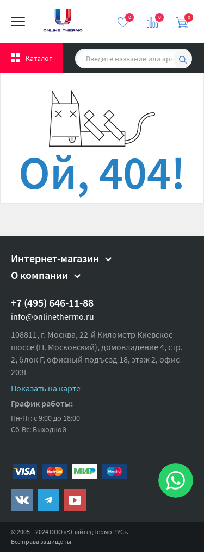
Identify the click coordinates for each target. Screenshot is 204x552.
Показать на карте (46, 388)
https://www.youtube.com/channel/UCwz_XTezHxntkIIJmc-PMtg (75, 500)
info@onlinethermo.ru (52, 316)
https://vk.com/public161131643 (22, 500)
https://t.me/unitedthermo (48, 500)
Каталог (39, 58)
